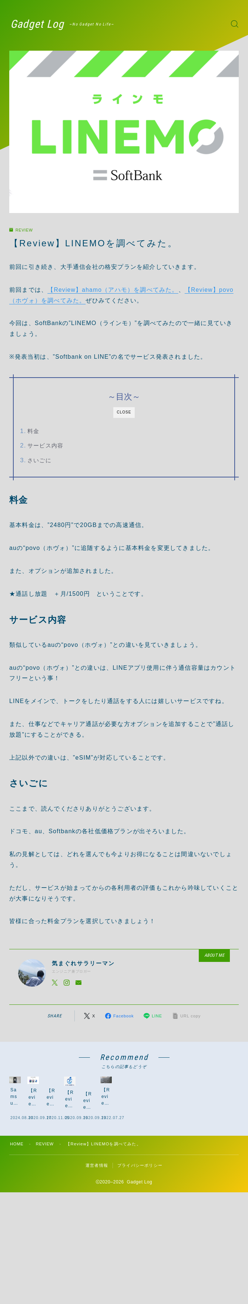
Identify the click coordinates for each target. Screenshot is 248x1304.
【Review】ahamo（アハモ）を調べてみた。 (113, 290)
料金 (33, 431)
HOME (17, 1185)
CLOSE (124, 412)
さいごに (39, 460)
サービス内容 (45, 445)
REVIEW (22, 230)
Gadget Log (38, 23)
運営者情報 (97, 1206)
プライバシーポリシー (139, 1206)
